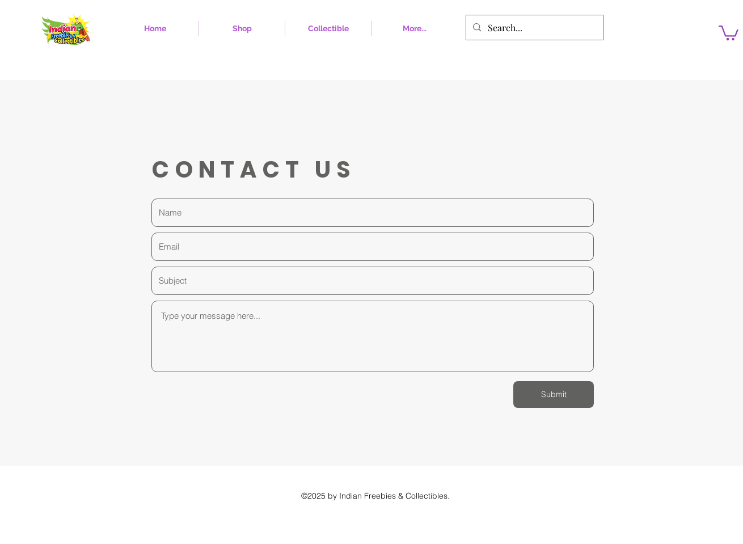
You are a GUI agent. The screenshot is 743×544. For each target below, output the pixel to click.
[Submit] (553, 394)
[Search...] (533, 27)
